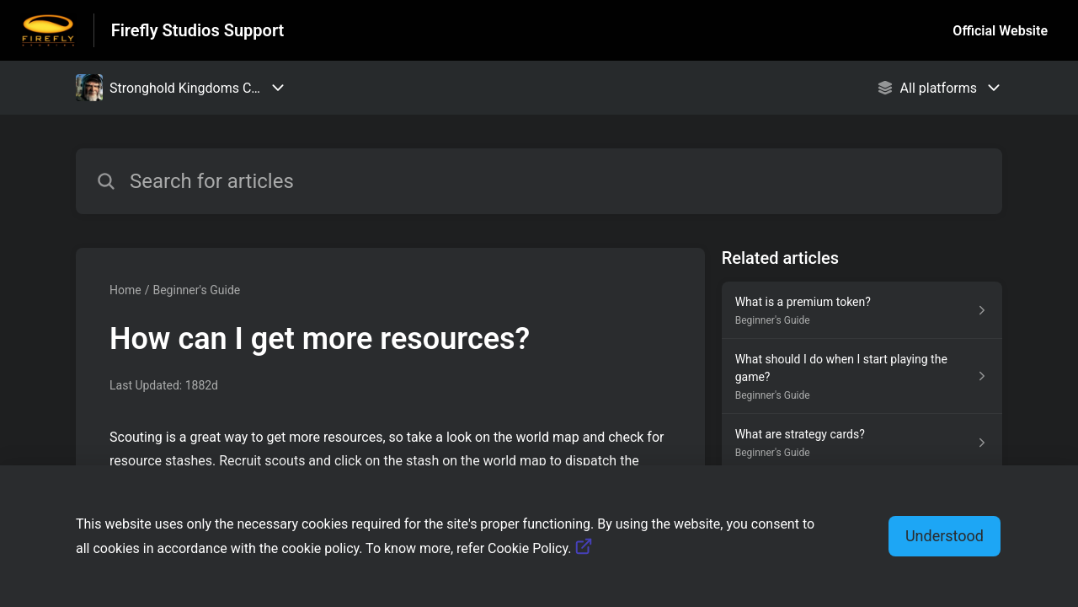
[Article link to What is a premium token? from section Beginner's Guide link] (862, 310)
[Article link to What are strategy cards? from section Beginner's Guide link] (862, 442)
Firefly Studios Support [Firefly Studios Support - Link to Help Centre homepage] (198, 30)
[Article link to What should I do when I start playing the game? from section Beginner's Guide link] (862, 376)
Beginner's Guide (196, 290)
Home (125, 290)
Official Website (1000, 31)
